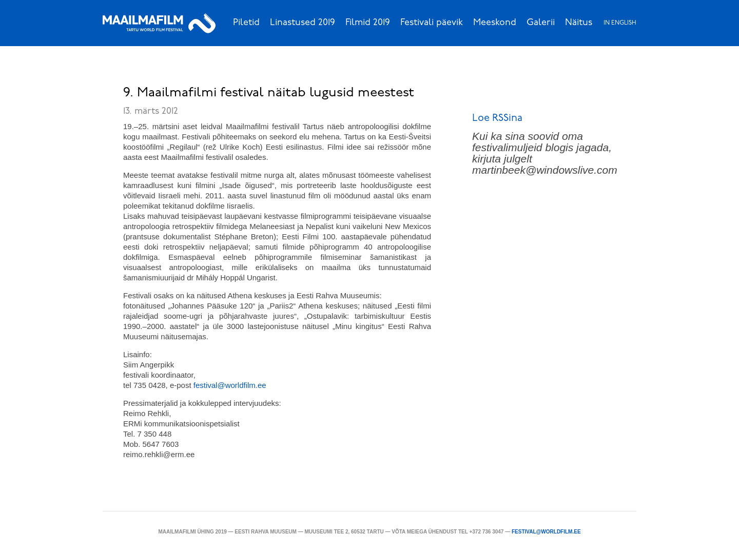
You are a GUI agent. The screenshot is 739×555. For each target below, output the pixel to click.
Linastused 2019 (302, 23)
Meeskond (494, 23)
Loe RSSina (497, 118)
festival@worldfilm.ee (546, 532)
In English (620, 23)
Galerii (541, 23)
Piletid (246, 23)
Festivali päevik (431, 23)
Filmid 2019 (367, 23)
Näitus (578, 23)
